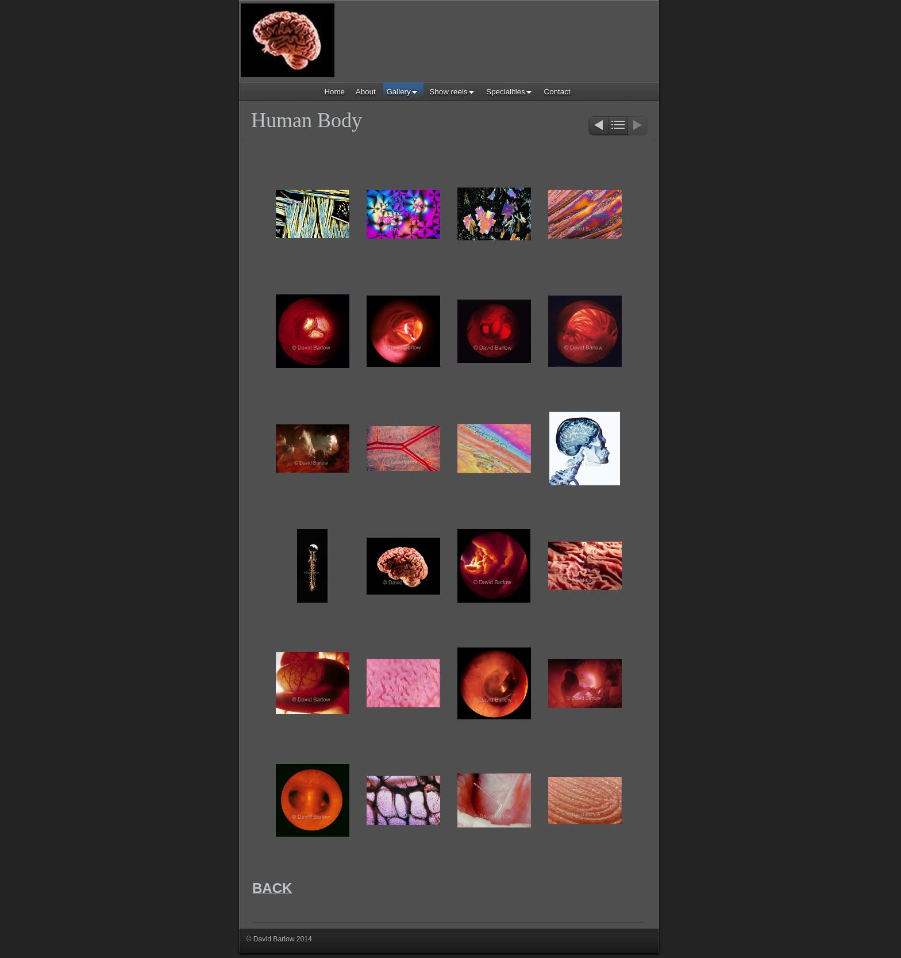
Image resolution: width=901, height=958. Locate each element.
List (618, 126)
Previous (598, 126)
